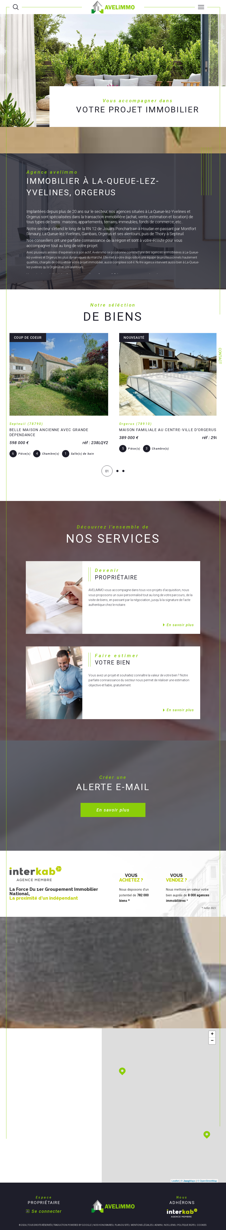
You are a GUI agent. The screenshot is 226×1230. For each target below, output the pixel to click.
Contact (220, 356)
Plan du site (122, 1201)
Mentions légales (142, 1201)
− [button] (212, 1017)
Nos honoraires (103, 1201)
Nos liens (169, 1201)
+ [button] (212, 1010)
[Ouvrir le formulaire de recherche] (16, 7)
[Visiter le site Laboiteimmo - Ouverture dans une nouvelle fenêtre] (113, 1216)
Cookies (201, 1201)
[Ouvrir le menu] (201, 7)
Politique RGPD (186, 1201)
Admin (158, 1201)
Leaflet (175, 1157)
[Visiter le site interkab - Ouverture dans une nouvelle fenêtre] (182, 1189)
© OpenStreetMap (207, 1157)
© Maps (188, 1157)
